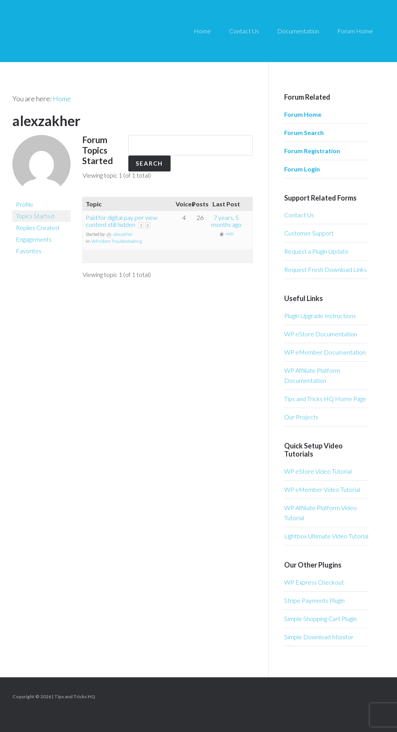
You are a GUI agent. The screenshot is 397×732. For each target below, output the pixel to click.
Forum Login (302, 169)
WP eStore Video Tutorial (318, 471)
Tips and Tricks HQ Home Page (325, 398)
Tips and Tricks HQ (74, 696)
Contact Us (299, 214)
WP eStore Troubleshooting (116, 243)
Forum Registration (312, 150)
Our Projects (301, 417)
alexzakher (46, 120)
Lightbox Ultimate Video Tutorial (326, 536)
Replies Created (37, 227)
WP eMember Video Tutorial (322, 489)
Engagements (34, 238)
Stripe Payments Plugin (314, 600)
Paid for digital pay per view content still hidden (121, 223)
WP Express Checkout (314, 582)
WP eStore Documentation (320, 333)
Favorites (28, 250)
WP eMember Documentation (325, 352)
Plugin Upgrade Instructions (320, 315)
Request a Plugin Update (316, 251)
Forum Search (304, 132)
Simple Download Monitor (319, 636)
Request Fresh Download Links (325, 269)
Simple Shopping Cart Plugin (320, 618)
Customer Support (309, 233)
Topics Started (35, 215)
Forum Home (302, 114)
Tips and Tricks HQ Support (85, 31)
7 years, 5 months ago (226, 223)
